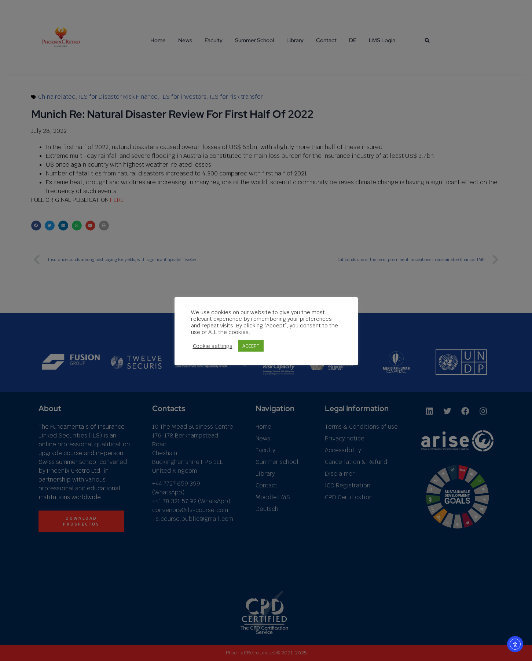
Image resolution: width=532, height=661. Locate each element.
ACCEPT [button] (250, 346)
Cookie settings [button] (212, 346)
